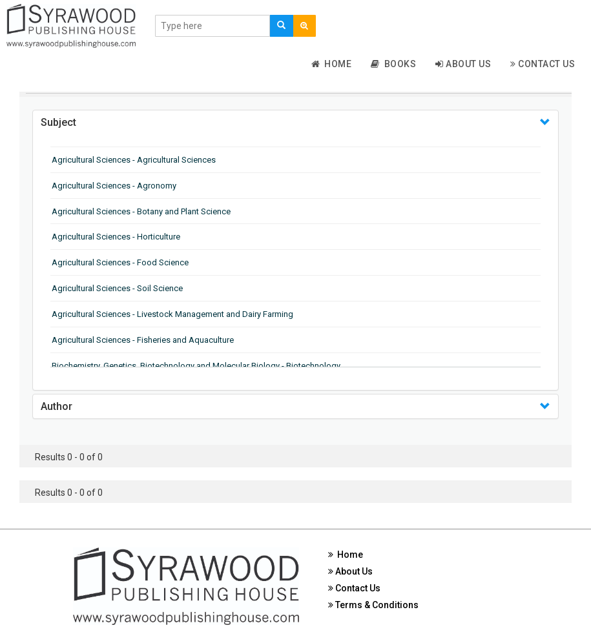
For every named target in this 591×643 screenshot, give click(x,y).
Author (56, 406)
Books (393, 64)
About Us (463, 64)
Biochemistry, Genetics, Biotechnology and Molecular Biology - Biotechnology (196, 366)
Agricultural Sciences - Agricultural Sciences (134, 160)
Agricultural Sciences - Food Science (120, 262)
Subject (58, 122)
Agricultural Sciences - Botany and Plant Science (141, 211)
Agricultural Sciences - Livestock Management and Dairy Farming (172, 314)
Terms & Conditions (373, 605)
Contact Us (542, 64)
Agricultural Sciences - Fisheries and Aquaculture (143, 340)
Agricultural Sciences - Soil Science (117, 288)
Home (331, 64)
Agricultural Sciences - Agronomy (114, 185)
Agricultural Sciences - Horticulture (116, 236)
